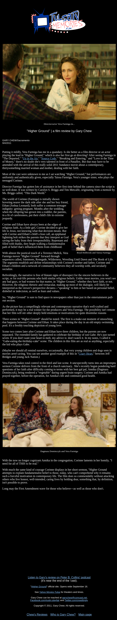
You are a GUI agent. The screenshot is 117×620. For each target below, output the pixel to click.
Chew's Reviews (37, 614)
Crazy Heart (86, 353)
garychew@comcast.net (74, 597)
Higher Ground (38, 586)
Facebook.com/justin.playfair (45, 600)
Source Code (48, 158)
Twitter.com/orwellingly (76, 600)
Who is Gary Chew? (63, 614)
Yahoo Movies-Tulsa (49, 592)
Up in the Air (30, 158)
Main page (85, 614)
